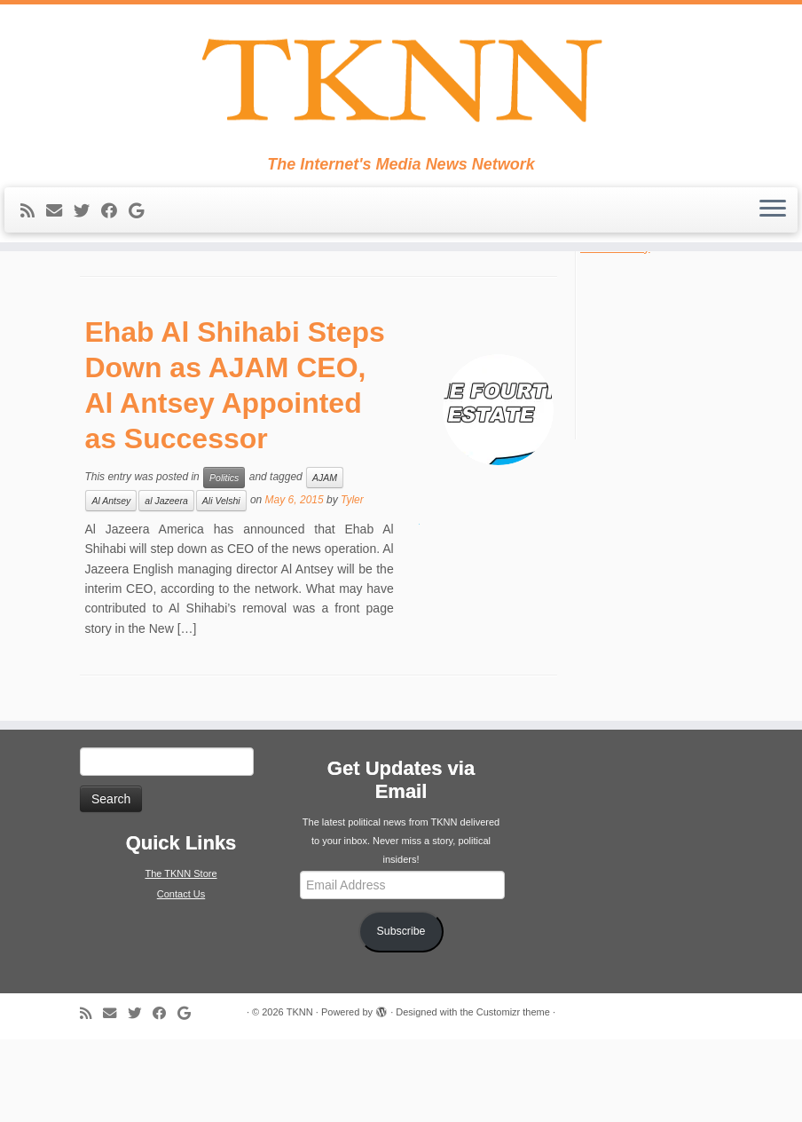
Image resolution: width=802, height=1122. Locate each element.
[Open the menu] (772, 221)
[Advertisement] (680, 428)
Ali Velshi (221, 583)
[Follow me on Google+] (142, 222)
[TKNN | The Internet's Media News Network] (401, 85)
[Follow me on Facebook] (115, 222)
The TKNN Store (180, 956)
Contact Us (181, 976)
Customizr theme (513, 1094)
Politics (224, 560)
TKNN (300, 1094)
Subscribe (401, 1014)
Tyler (352, 582)
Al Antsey (110, 583)
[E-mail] (60, 222)
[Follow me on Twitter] (87, 222)
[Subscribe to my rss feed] (33, 222)
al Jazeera (166, 583)
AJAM (324, 560)
